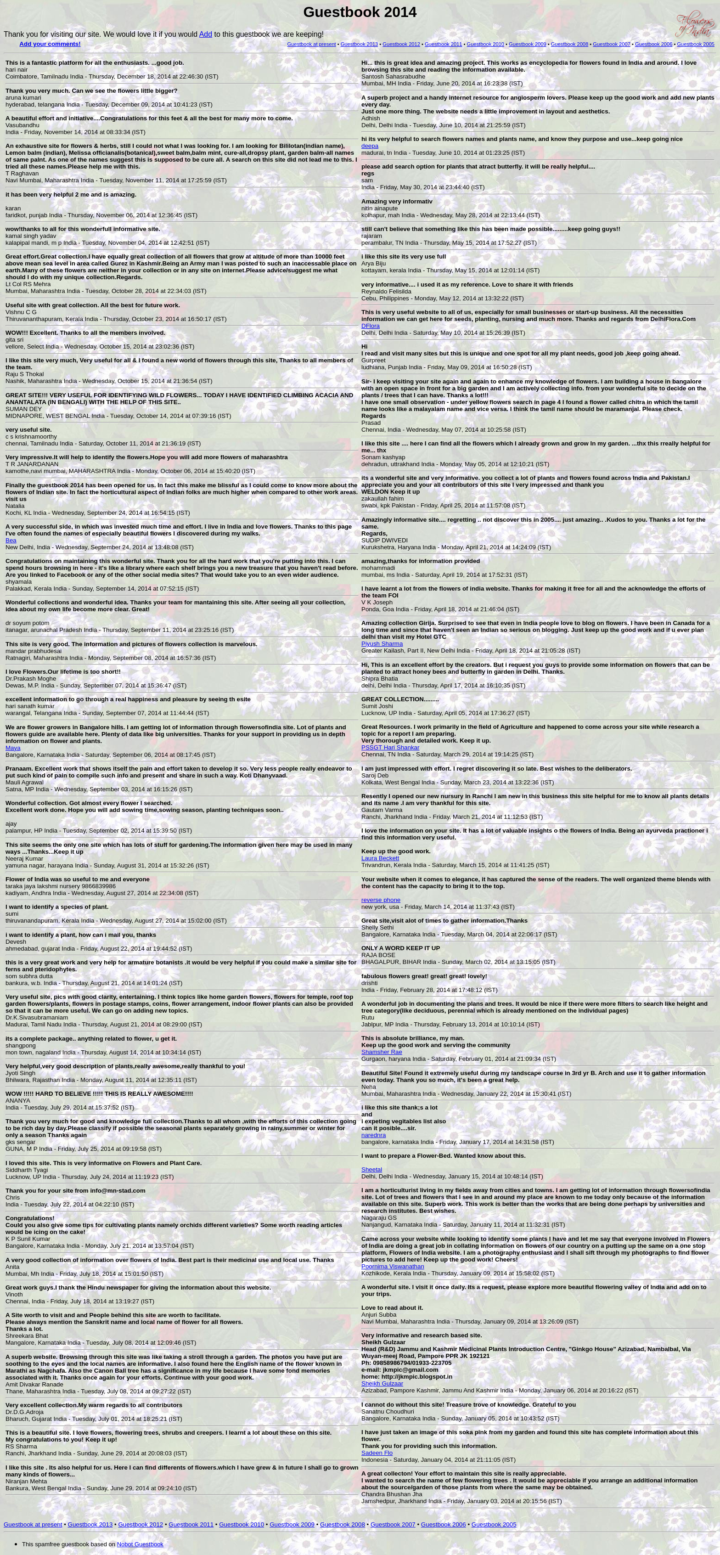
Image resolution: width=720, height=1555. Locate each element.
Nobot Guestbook (140, 1544)
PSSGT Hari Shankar (390, 747)
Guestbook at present (311, 44)
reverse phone (380, 899)
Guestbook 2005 (494, 1524)
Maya (13, 747)
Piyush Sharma (382, 643)
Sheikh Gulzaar (382, 1383)
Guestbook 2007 (611, 44)
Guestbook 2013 (359, 44)
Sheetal (371, 1169)
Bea (11, 540)
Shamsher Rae (381, 1051)
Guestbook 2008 (570, 44)
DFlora (370, 325)
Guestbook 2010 (486, 44)
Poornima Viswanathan (392, 1266)
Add (205, 34)
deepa (369, 145)
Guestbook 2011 (443, 44)
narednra (373, 1135)
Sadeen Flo (377, 1452)
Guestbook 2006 (654, 44)
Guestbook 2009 (527, 44)
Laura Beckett (380, 858)
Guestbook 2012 (401, 44)
